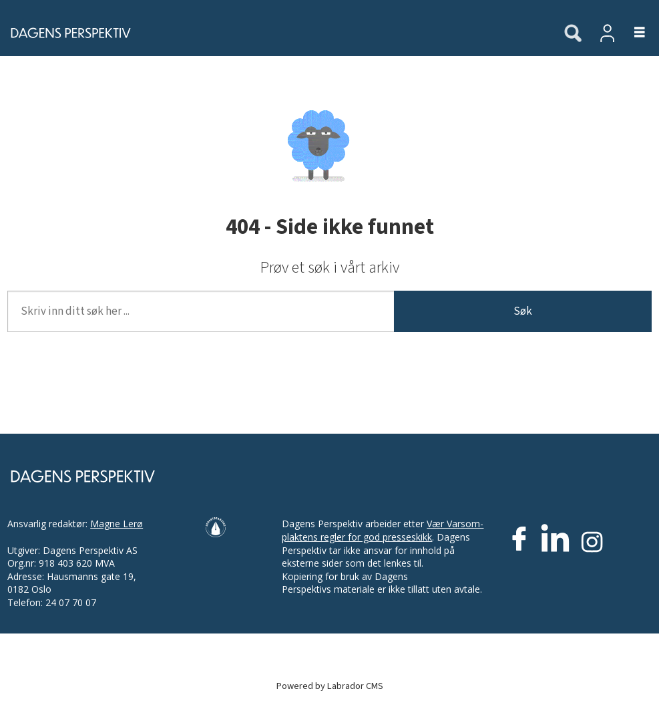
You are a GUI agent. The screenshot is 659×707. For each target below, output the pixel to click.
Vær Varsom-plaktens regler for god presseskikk (382, 530)
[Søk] (573, 34)
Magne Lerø (116, 523)
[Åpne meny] (632, 33)
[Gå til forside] (275, 32)
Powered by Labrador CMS (329, 686)
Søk (522, 311)
